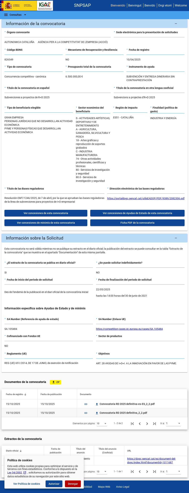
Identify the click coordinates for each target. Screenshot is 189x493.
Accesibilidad (84, 486)
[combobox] (102, 423)
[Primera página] (132, 423)
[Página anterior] (139, 423)
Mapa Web (104, 486)
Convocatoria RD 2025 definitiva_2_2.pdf (121, 412)
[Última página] (154, 423)
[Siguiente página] (147, 423)
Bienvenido (118, 5)
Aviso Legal (122, 486)
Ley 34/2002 (16, 472)
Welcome (181, 5)
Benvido (150, 5)
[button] (94, 23)
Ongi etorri (165, 5)
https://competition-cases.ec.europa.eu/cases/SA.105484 (129, 328)
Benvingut (134, 5)
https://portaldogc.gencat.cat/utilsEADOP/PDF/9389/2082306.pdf (146, 198)
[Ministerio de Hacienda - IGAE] (28, 6)
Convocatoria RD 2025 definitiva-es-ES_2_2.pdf (125, 403)
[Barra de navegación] (15, 15)
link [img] (85, 404)
